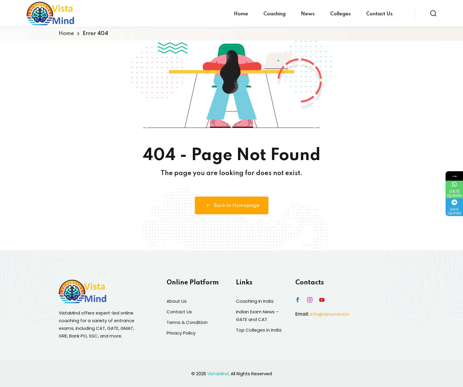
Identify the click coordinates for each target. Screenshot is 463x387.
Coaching (274, 14)
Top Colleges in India (258, 330)
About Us (177, 301)
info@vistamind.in (329, 314)
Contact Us (379, 14)
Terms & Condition (187, 322)
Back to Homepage (232, 205)
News (308, 14)
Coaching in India (254, 301)
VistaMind (218, 373)
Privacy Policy (181, 333)
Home (241, 14)
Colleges (340, 14)
